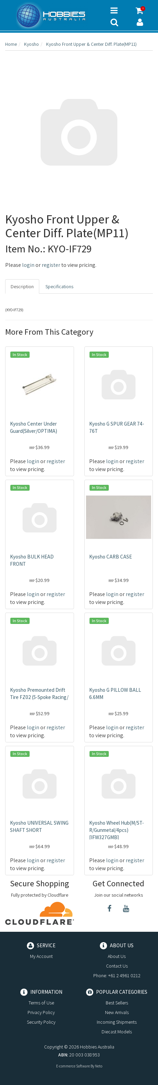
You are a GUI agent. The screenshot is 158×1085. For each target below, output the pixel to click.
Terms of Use (41, 1003)
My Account (41, 956)
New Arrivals (117, 1012)
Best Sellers (117, 1003)
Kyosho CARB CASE (110, 556)
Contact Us (117, 966)
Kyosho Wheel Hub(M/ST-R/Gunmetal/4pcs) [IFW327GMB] (116, 830)
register (51, 265)
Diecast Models (117, 1032)
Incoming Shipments (117, 1022)
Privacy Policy (41, 1012)
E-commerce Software (73, 1066)
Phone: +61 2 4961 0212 (116, 975)
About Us (117, 956)
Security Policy (41, 1022)
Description (22, 286)
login (28, 265)
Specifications (59, 286)
